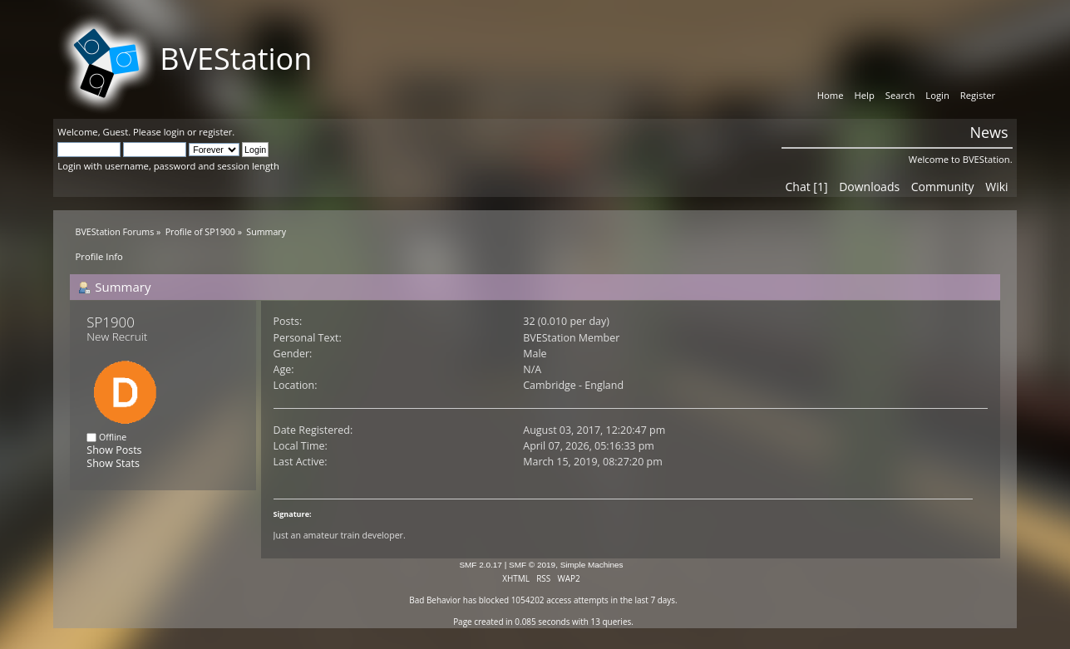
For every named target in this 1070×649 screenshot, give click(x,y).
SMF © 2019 (532, 564)
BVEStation (236, 58)
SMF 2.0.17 (480, 564)
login (174, 131)
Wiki (996, 186)
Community (942, 186)
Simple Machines (592, 564)
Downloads (869, 186)
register (215, 131)
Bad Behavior (435, 600)
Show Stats (112, 463)
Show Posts (113, 450)
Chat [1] (807, 186)
